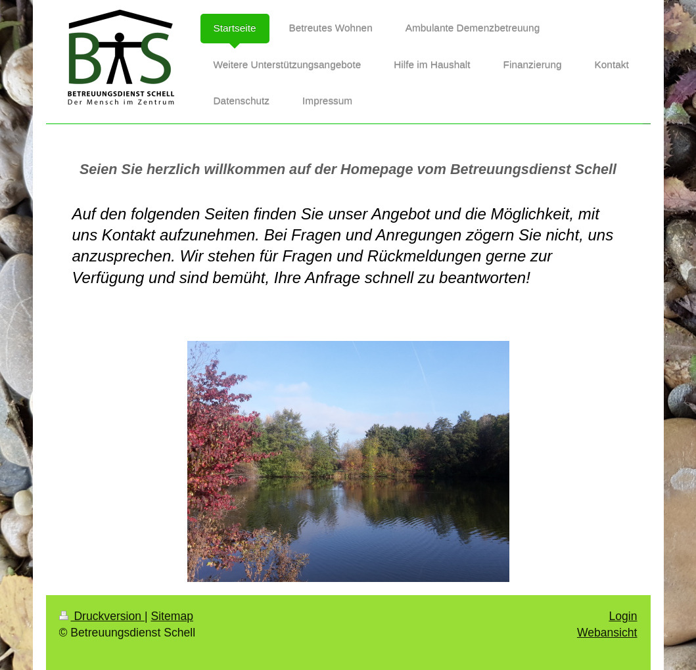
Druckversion (102, 616)
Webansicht (607, 632)
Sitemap (172, 616)
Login (623, 616)
